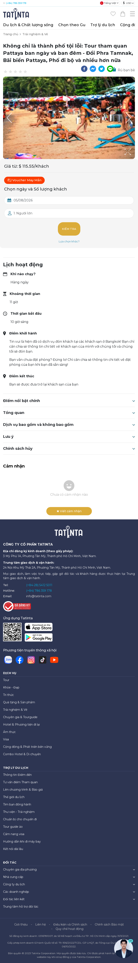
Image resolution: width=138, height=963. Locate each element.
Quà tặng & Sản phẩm (19, 702)
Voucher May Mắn (24, 180)
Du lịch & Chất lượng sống (28, 25)
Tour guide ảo (13, 827)
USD (127, 3)
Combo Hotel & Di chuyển (22, 754)
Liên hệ (40, 924)
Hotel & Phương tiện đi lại (21, 724)
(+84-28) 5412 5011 (39, 585)
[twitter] (101, 68)
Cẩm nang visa (13, 834)
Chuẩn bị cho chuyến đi (20, 819)
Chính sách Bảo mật (109, 924)
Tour (6, 680)
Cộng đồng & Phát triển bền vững (27, 747)
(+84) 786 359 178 (16, 3)
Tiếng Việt (108, 3)
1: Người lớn (23, 213)
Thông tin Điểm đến (17, 775)
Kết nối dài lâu (13, 849)
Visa (6, 739)
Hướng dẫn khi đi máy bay (22, 841)
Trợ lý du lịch (102, 25)
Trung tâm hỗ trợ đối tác (20, 906)
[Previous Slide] (9, 118)
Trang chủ (10, 34)
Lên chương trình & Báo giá (23, 789)
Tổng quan (69, 412)
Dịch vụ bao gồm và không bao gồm (69, 424)
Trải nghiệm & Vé (35, 34)
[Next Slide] (129, 118)
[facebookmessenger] (93, 68)
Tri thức (8, 695)
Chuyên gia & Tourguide (20, 717)
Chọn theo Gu (71, 25)
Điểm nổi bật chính (69, 401)
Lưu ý (69, 436)
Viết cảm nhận (69, 511)
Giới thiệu (21, 924)
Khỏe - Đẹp (11, 687)
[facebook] (84, 68)
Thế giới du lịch (14, 797)
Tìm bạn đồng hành (17, 804)
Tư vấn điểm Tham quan (20, 782)
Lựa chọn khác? (69, 241)
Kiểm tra (69, 228)
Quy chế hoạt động (69, 929)
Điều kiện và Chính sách (70, 924)
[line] (110, 68)
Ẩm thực (9, 732)
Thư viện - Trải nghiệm (19, 812)
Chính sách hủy (69, 448)
